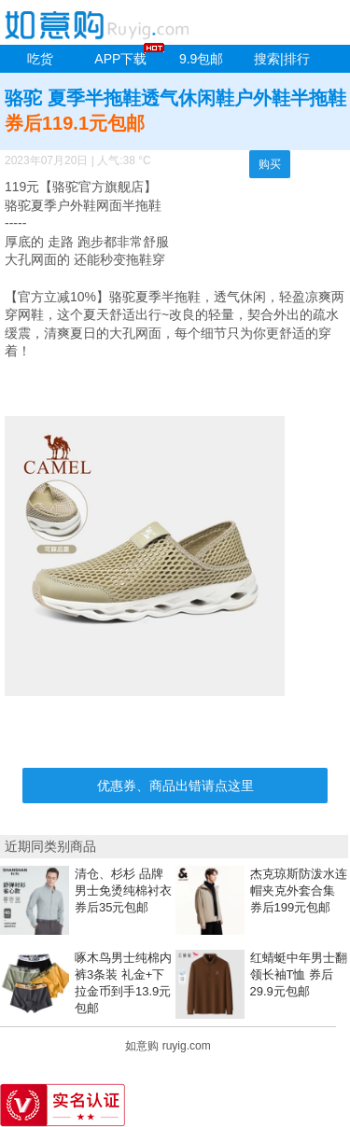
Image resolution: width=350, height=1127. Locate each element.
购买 (270, 164)
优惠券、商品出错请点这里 (175, 785)
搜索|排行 (282, 58)
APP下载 (120, 58)
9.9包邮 (201, 58)
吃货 (40, 58)
